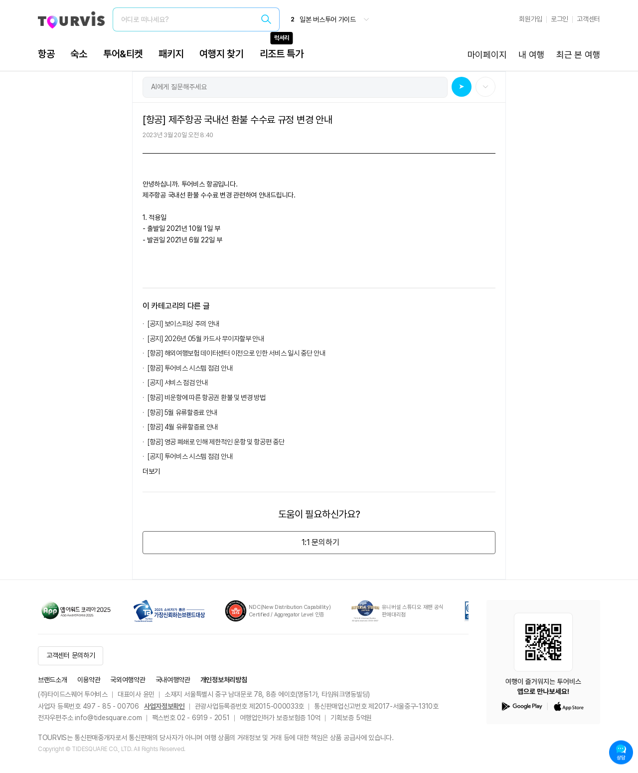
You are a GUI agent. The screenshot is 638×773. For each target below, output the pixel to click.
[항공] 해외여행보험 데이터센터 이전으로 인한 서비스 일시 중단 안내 (236, 353)
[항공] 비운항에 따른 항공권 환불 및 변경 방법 (207, 397)
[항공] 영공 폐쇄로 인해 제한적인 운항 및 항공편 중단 (216, 442)
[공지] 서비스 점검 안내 (178, 382)
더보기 (151, 471)
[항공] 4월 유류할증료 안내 (183, 427)
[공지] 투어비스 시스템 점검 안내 (190, 456)
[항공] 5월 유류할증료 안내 (182, 412)
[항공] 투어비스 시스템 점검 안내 (190, 368)
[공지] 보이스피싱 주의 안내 (183, 324)
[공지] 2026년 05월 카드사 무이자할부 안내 (206, 339)
